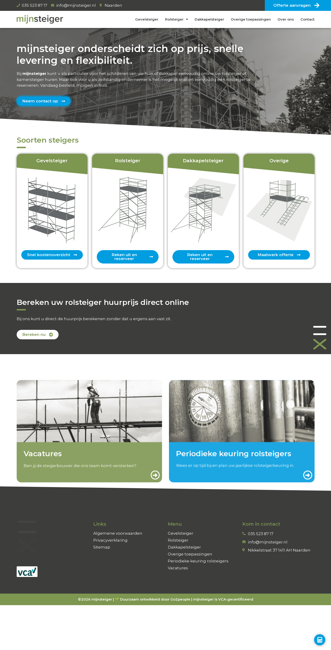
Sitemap (101, 547)
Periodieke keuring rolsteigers (198, 561)
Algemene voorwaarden (117, 533)
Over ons (286, 19)
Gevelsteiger (146, 19)
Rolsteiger (176, 19)
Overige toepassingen (251, 19)
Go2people (180, 599)
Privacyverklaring (110, 540)
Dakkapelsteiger (209, 19)
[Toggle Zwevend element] (319, 639)
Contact (307, 19)
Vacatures (178, 568)
